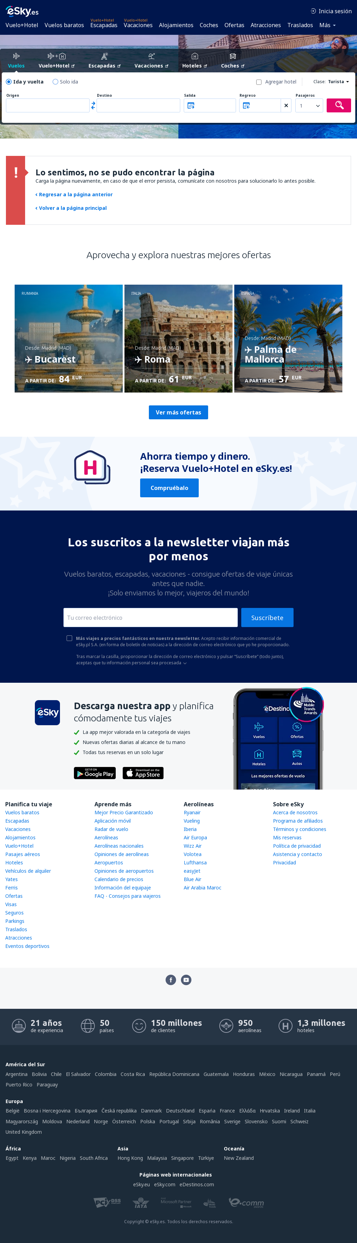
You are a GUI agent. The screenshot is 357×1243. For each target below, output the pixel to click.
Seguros (14, 912)
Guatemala (216, 1074)
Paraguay (47, 1084)
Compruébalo (169, 488)
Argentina (17, 1074)
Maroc (48, 1158)
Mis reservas (287, 837)
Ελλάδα (247, 1110)
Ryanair (192, 812)
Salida (190, 95)
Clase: (319, 82)
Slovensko (256, 1121)
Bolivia (39, 1074)
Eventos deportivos (27, 946)
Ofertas (234, 25)
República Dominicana (174, 1074)
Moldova (52, 1121)
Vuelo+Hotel (22, 25)
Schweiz (299, 1121)
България (86, 1110)
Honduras (244, 1074)
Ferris (11, 887)
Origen (12, 95)
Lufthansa (195, 862)
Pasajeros (305, 95)
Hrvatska (270, 1110)
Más (325, 25)
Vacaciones (138, 25)
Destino (104, 95)
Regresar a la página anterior (74, 194)
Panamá (316, 1074)
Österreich (124, 1121)
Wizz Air (193, 845)
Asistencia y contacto (297, 854)
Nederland (78, 1121)
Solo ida (69, 81)
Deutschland (180, 1110)
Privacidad (284, 862)
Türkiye (206, 1158)
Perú (335, 1074)
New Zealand (239, 1158)
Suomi (279, 1121)
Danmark (151, 1110)
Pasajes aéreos (22, 854)
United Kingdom (24, 1132)
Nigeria (68, 1158)
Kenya (30, 1158)
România (210, 1121)
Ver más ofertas (178, 412)
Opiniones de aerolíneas (121, 854)
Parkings (14, 921)
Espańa (207, 1110)
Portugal (169, 1121)
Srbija (189, 1121)
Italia (310, 1110)
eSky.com (164, 1184)
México (267, 1074)
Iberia (190, 829)
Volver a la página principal (71, 208)
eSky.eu (141, 1184)
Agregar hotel (280, 81)
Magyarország (22, 1121)
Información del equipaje (122, 887)
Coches (209, 25)
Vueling (192, 820)
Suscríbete (267, 617)
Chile (56, 1074)
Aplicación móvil (112, 820)
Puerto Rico (19, 1084)
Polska (147, 1121)
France (227, 1110)
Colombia (105, 1074)
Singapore (182, 1158)
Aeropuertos (108, 862)
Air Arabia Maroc (202, 887)
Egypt (12, 1158)
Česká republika (119, 1110)
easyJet (192, 871)
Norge (101, 1121)
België (13, 1110)
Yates (11, 879)
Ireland (292, 1110)
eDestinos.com (197, 1184)
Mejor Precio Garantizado (123, 812)
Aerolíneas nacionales (119, 845)
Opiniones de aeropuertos (124, 871)
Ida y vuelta (28, 81)
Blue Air (192, 879)
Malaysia (157, 1158)
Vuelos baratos (64, 25)
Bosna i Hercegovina (47, 1110)
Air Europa (195, 837)
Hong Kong (130, 1158)
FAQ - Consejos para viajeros (127, 896)
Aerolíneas (106, 837)
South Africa (94, 1158)
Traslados (300, 25)
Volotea (193, 854)
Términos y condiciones (299, 829)
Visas (11, 904)
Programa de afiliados (298, 820)
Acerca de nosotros (295, 812)
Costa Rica (133, 1074)
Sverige (232, 1121)
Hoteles (14, 862)
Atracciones (266, 25)
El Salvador (78, 1074)
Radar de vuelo (111, 829)
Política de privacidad (297, 845)
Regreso (248, 95)
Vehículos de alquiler (28, 871)
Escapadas (103, 25)
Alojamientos (176, 25)
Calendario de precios (118, 879)
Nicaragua (291, 1074)
